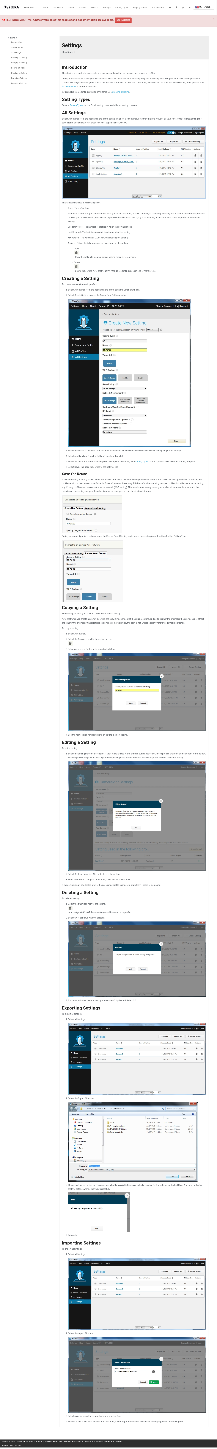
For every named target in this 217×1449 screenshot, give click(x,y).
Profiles (82, 7)
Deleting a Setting (19, 73)
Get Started (58, 7)
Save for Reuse (69, 86)
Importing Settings (19, 83)
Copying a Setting (19, 63)
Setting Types (121, 7)
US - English (203, 7)
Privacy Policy (17, 1445)
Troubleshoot (158, 7)
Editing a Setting (18, 68)
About (46, 7)
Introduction (16, 42)
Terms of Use (9, 1445)
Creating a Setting (19, 57)
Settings (107, 7)
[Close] (214, 18)
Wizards (94, 7)
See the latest (123, 20)
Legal (3, 1445)
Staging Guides (140, 7)
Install (71, 7)
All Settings (16, 52)
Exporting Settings (19, 78)
